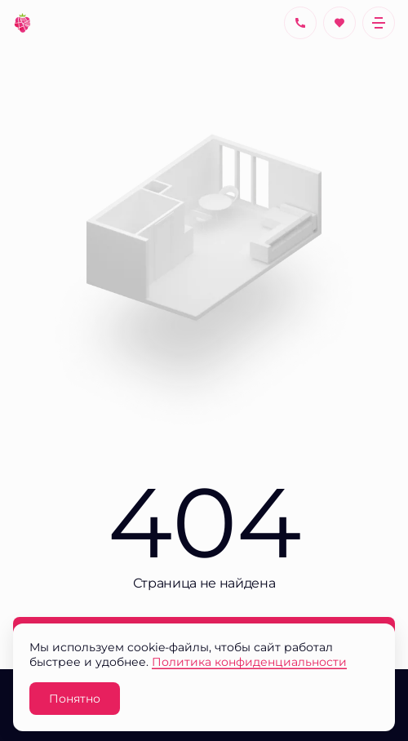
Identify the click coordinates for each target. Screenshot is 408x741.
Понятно (74, 698)
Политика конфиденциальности (249, 661)
